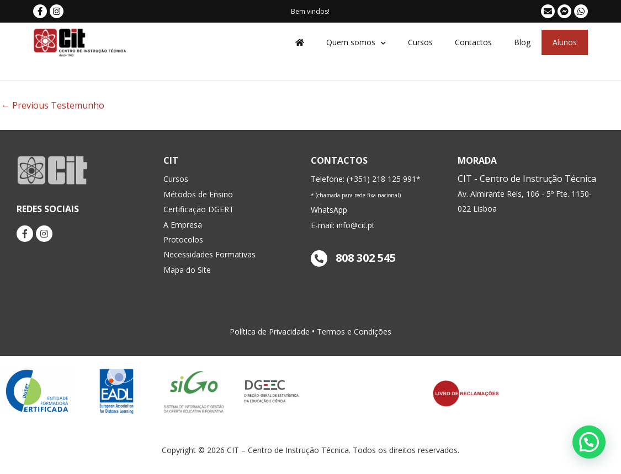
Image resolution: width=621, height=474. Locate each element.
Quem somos (356, 42)
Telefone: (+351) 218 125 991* (366, 179)
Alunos (565, 42)
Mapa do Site (187, 270)
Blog (522, 42)
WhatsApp (329, 209)
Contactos (473, 42)
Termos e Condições (354, 331)
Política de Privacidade (270, 331)
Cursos (420, 42)
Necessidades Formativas (209, 254)
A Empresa (182, 224)
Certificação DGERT (198, 209)
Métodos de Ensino (198, 194)
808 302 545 (353, 257)
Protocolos (183, 239)
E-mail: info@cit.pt (343, 225)
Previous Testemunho (52, 105)
